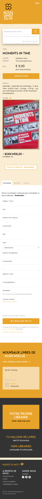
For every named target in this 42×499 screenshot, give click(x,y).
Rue (4, 209)
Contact (5, 479)
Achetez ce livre (21, 76)
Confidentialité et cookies (10, 484)
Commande (7, 183)
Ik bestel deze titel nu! (21, 321)
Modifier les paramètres (10, 302)
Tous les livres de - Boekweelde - (21, 167)
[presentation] (19, 309)
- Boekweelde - (13, 154)
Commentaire (7, 261)
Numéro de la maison (10, 218)
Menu (37, 3)
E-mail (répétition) (9, 282)
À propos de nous (8, 476)
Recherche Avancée (30, 42)
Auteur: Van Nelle (10, 380)
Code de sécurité (8, 299)
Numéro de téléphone (10, 253)
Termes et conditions (9, 481)
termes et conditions (9, 329)
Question (17, 183)
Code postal (7, 226)
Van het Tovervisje (11, 370)
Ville (4, 234)
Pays (4, 242)
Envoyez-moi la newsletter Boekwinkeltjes (17, 294)
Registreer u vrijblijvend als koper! (13, 332)
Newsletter (6, 290)
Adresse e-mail (8, 274)
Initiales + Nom (8, 201)
